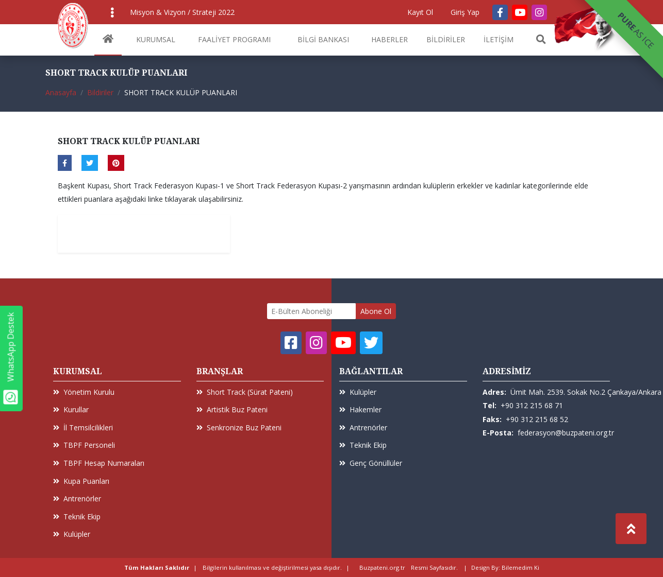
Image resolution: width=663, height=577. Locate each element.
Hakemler (360, 409)
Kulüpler (71, 534)
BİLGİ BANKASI (323, 39)
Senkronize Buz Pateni (238, 427)
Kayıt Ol (420, 12)
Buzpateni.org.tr (382, 567)
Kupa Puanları (81, 481)
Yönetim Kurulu (83, 392)
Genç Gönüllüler (370, 463)
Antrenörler (77, 498)
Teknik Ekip (77, 516)
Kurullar (71, 409)
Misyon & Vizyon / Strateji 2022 (182, 12)
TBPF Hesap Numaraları (98, 463)
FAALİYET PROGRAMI (234, 39)
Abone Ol (375, 311)
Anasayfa (60, 92)
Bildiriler (100, 92)
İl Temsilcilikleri (83, 427)
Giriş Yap (465, 12)
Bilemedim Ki (520, 567)
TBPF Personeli (84, 445)
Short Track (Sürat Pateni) (244, 392)
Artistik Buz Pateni (232, 409)
